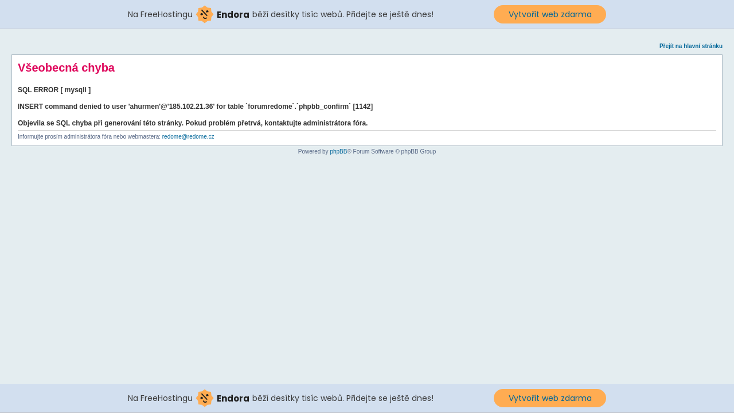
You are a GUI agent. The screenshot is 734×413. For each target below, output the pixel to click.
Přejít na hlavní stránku (691, 46)
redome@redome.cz (188, 136)
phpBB (338, 151)
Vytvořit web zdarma (550, 14)
